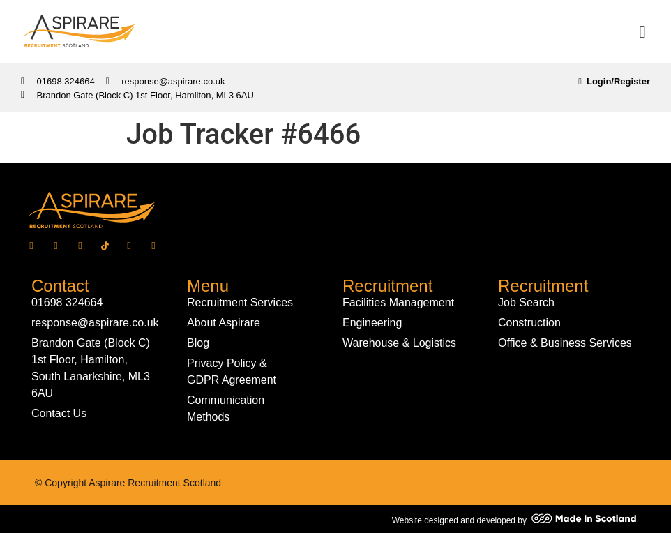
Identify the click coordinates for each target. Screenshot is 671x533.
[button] (642, 31)
